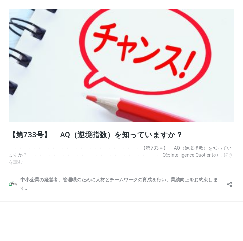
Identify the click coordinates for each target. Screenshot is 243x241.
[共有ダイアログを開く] (229, 182)
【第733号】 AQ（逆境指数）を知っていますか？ (96, 135)
